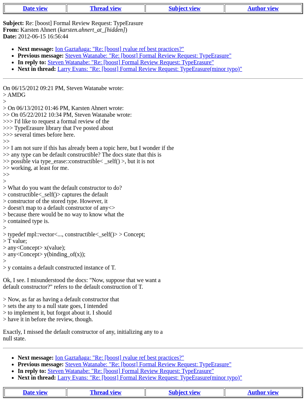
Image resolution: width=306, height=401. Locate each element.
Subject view (185, 8)
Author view (263, 8)
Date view (35, 8)
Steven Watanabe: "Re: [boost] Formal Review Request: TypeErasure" (148, 55)
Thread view (105, 8)
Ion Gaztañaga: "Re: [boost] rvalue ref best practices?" (119, 49)
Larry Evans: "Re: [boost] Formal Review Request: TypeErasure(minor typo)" (150, 69)
